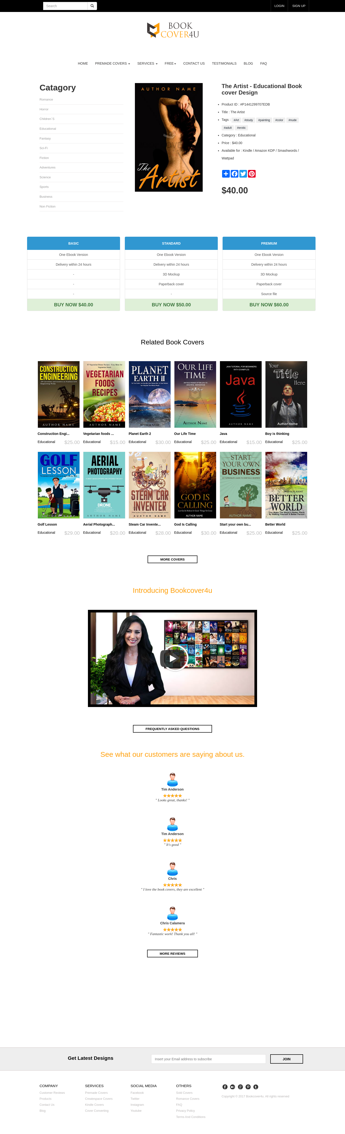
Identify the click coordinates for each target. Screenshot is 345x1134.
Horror (44, 109)
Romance (46, 99)
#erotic (241, 127)
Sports (44, 187)
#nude (292, 120)
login (278, 6)
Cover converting (97, 1111)
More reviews (172, 954)
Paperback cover (171, 285)
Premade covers (96, 1093)
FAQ (263, 63)
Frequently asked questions (172, 729)
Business (46, 197)
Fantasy (45, 138)
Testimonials (224, 63)
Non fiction (48, 207)
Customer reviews (52, 1093)
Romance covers (187, 1099)
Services (147, 63)
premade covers (112, 63)
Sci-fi (44, 148)
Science (45, 178)
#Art (236, 120)
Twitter (135, 1099)
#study (249, 120)
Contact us (194, 63)
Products (46, 1099)
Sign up (298, 6)
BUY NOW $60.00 (268, 305)
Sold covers (184, 1093)
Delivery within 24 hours (74, 265)
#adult (227, 127)
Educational (48, 129)
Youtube (136, 1111)
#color (279, 120)
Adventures (48, 168)
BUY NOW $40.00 (73, 305)
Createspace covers (99, 1099)
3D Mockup (171, 275)
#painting (264, 120)
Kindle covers (94, 1105)
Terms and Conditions (191, 1117)
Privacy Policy (185, 1111)
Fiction (44, 158)
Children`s (47, 119)
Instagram (137, 1105)
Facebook (137, 1093)
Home (83, 63)
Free (170, 63)
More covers (172, 560)
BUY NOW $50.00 (171, 305)
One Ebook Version (73, 256)
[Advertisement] (172, 1004)
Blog (248, 63)
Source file (269, 295)
